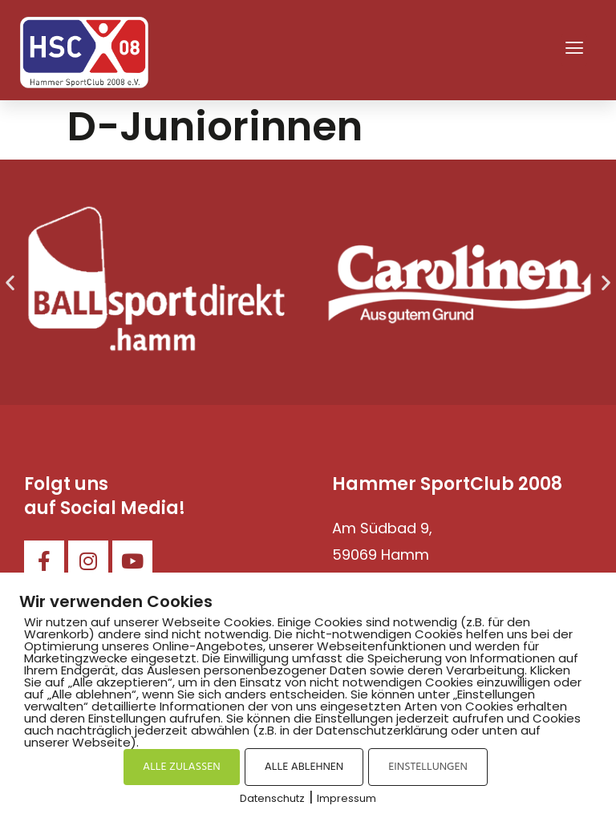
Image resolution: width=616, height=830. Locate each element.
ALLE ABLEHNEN (304, 767)
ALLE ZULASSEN (182, 767)
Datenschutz (272, 798)
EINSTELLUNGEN (428, 767)
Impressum (346, 798)
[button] (574, 50)
